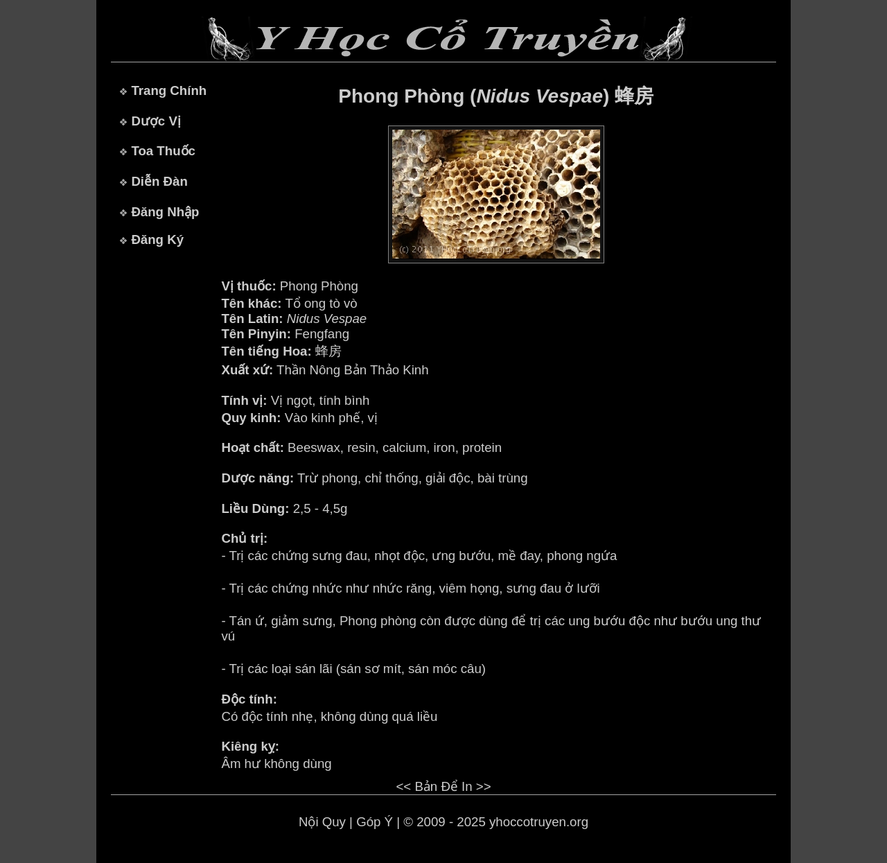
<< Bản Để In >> (443, 786)
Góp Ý (374, 821)
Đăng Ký (157, 239)
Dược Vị (155, 121)
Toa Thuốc (163, 150)
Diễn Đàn (159, 181)
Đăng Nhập (165, 211)
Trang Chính (169, 90)
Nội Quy (322, 821)
